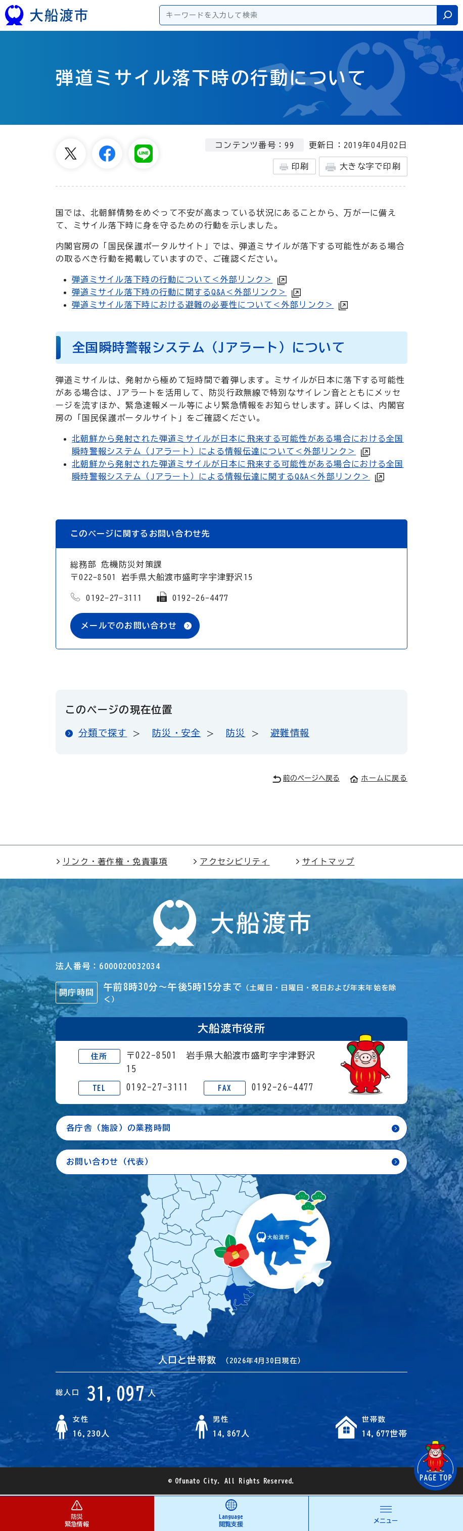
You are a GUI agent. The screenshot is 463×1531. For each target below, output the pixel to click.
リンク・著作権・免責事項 (111, 861)
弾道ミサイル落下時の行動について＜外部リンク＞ (172, 279)
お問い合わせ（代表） (110, 1162)
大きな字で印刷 (363, 167)
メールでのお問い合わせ (129, 625)
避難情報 (289, 732)
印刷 (294, 166)
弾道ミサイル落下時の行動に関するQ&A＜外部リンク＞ (179, 292)
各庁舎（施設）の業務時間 (118, 1128)
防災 (236, 732)
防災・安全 (176, 732)
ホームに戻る (378, 778)
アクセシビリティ (231, 861)
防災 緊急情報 (77, 1513)
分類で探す (102, 732)
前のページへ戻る (306, 779)
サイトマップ (325, 861)
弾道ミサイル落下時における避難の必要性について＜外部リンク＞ (203, 305)
